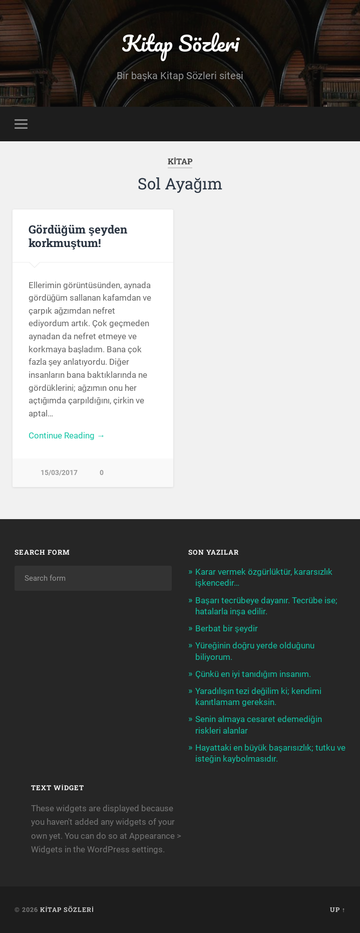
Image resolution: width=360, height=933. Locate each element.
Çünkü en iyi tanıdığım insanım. (253, 674)
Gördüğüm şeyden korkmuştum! (78, 235)
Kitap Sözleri (180, 43)
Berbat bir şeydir (226, 628)
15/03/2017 (59, 473)
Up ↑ (337, 909)
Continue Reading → (67, 435)
